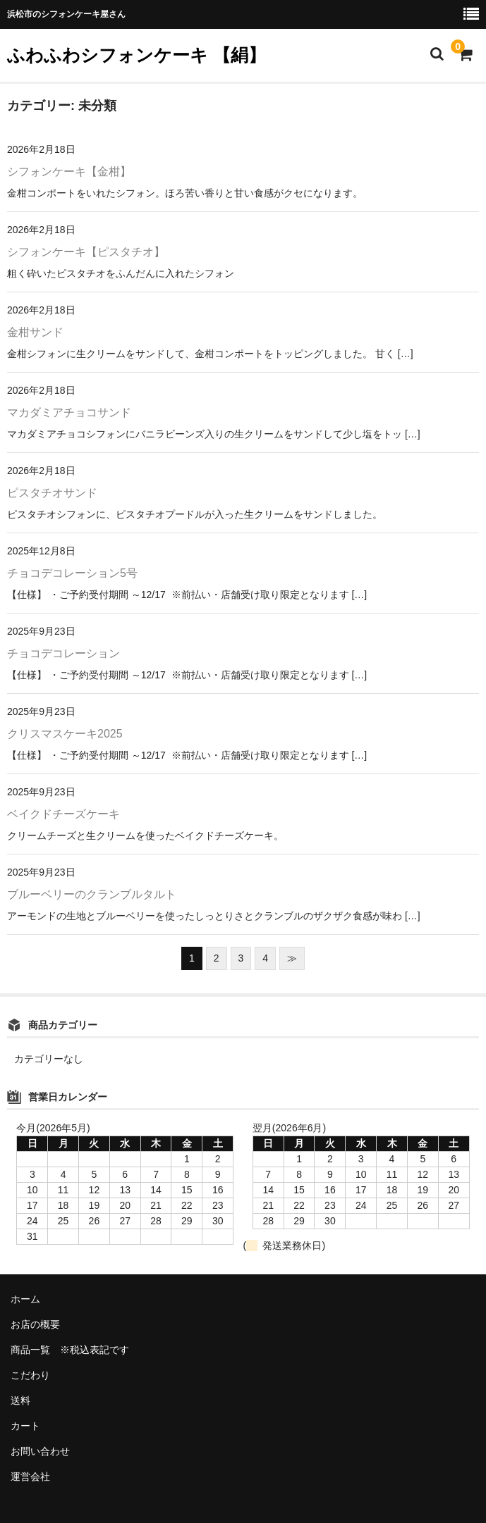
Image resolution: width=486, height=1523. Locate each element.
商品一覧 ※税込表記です (70, 1349)
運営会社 (30, 1476)
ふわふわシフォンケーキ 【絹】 (136, 55)
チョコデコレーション (63, 653)
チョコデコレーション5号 (72, 573)
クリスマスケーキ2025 (65, 734)
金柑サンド (35, 332)
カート (25, 1425)
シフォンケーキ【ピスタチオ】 (86, 252)
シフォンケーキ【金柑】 (69, 172)
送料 (20, 1400)
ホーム (25, 1299)
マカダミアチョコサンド (69, 412)
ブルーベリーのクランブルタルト (91, 894)
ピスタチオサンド (52, 493)
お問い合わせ (40, 1451)
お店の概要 (35, 1324)
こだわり (30, 1375)
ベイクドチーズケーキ (63, 814)
